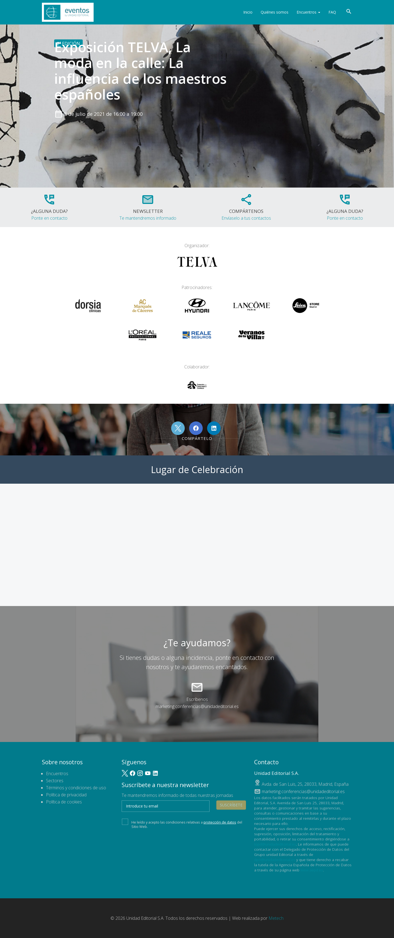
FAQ (332, 12)
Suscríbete (231, 804)
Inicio (248, 12)
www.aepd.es (311, 869)
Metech (276, 918)
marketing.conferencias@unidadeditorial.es (197, 706)
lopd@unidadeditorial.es (275, 844)
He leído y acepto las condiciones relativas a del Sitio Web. (182, 824)
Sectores (54, 781)
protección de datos (220, 822)
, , (305, 784)
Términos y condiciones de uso (76, 788)
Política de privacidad (66, 795)
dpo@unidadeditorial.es (274, 859)
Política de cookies (64, 802)
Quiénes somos (274, 12)
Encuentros (308, 12)
